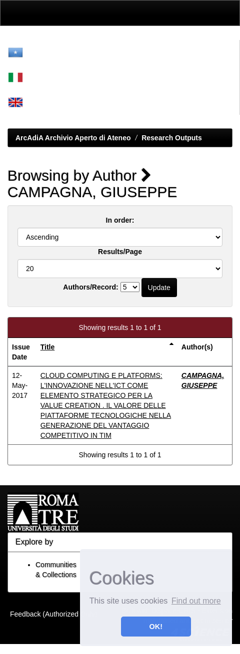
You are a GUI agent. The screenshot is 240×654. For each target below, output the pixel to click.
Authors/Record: (90, 287)
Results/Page (120, 252)
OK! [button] (156, 627)
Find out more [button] (196, 601)
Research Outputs (172, 138)
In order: (120, 220)
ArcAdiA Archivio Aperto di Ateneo (73, 138)
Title (47, 347)
